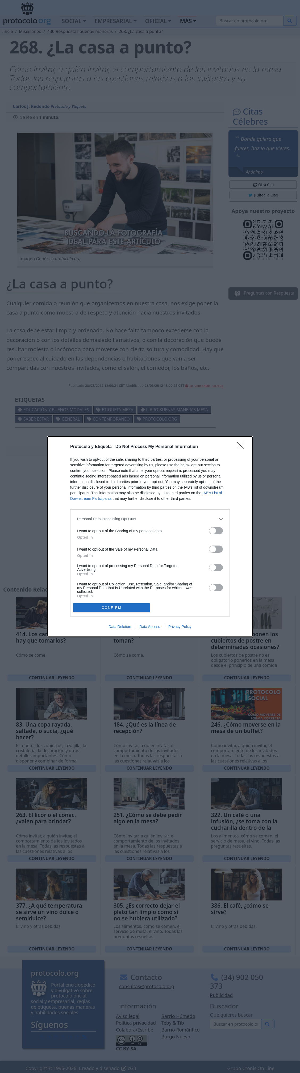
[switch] (216, 530)
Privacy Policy (179, 626)
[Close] (242, 447)
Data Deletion (120, 626)
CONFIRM (112, 608)
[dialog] (150, 537)
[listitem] (150, 519)
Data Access (149, 626)
